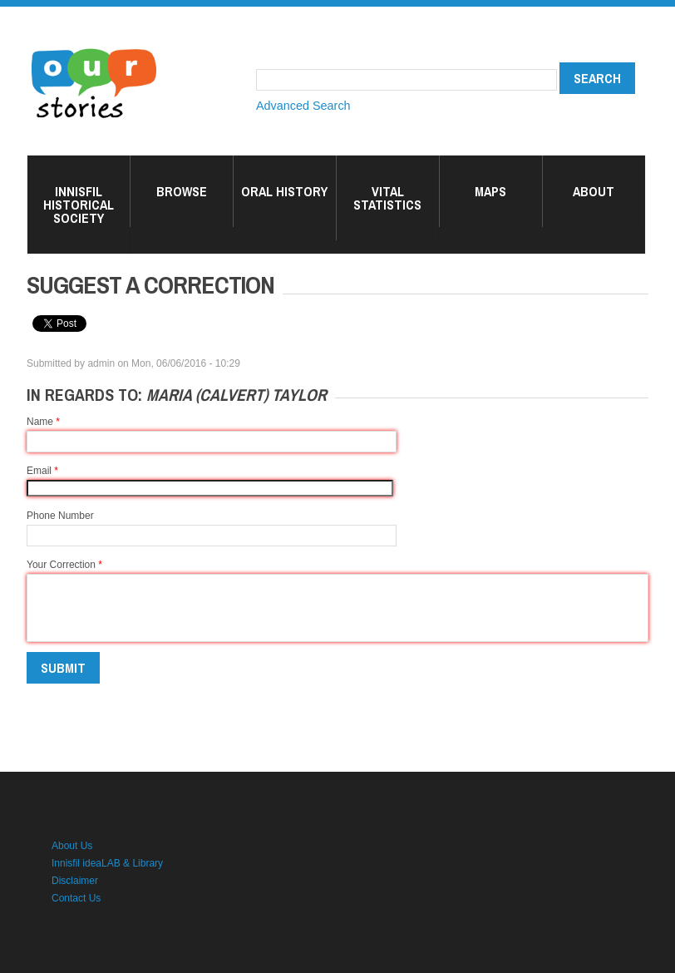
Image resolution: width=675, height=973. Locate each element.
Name (43, 421)
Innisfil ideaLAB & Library (107, 863)
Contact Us (76, 898)
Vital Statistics (387, 198)
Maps (490, 191)
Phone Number (60, 515)
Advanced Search (303, 105)
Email (42, 471)
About (593, 191)
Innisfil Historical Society (78, 204)
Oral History (284, 191)
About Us (72, 846)
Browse (181, 191)
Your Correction (64, 564)
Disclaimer (75, 881)
